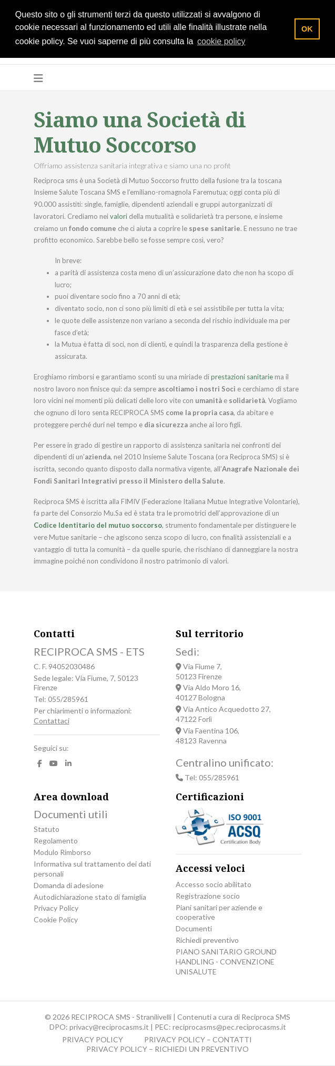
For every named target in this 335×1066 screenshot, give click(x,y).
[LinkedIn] (68, 764)
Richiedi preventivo (207, 940)
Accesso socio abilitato (213, 884)
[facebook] (39, 764)
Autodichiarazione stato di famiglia (90, 896)
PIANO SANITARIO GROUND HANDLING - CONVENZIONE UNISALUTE (226, 961)
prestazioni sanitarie (242, 377)
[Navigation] (38, 78)
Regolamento (56, 840)
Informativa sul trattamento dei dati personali (92, 868)
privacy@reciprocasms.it (109, 1026)
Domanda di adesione (69, 885)
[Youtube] (53, 764)
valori (118, 216)
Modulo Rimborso (62, 852)
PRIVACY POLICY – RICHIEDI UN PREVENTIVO (167, 1048)
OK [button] (307, 29)
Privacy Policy (56, 907)
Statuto (46, 828)
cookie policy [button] (221, 41)
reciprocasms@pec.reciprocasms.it (229, 1026)
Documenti (194, 928)
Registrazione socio (208, 895)
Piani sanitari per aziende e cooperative (219, 912)
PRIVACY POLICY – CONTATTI (198, 1039)
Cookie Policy (56, 919)
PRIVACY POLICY (92, 1039)
